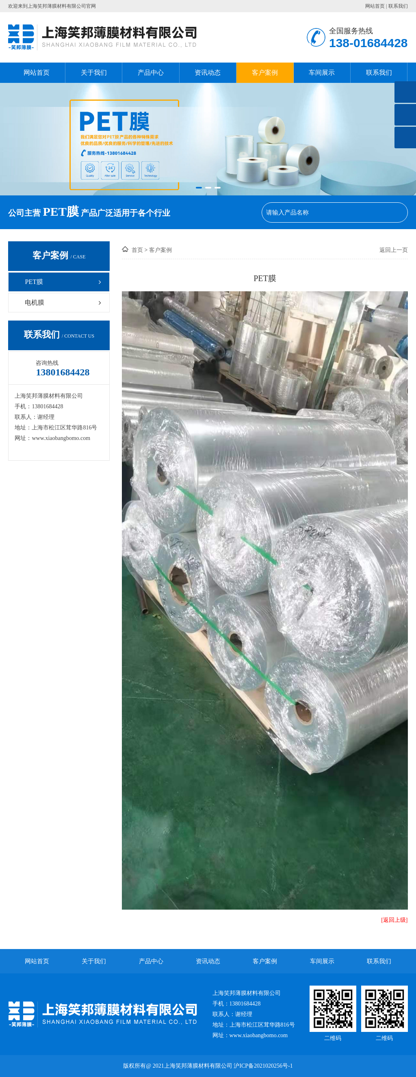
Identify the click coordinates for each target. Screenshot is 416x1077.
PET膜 (64, 281)
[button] (199, 188)
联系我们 (398, 6)
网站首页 (375, 6)
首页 (137, 250)
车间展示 (322, 72)
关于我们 (94, 72)
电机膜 (64, 302)
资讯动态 (208, 72)
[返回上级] (394, 920)
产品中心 (151, 72)
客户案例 (265, 72)
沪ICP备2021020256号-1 (263, 1066)
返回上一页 (393, 250)
